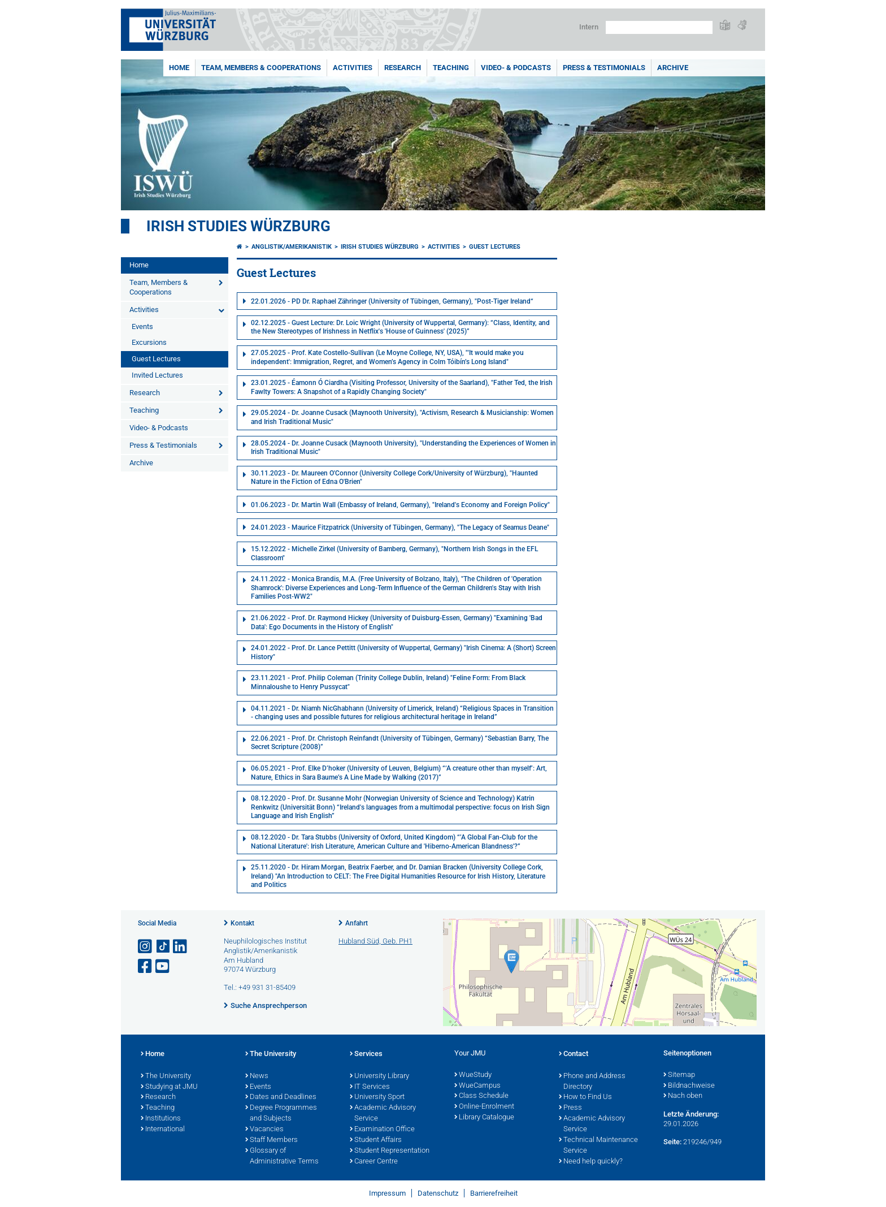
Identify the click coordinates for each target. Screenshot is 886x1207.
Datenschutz (438, 1193)
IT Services (370, 1087)
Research (402, 67)
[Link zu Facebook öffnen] (146, 966)
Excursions (149, 342)
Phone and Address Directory (592, 1081)
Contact (573, 1054)
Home (179, 67)
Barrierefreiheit (494, 1193)
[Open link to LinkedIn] (181, 947)
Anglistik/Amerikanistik (291, 246)
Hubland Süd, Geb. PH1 (375, 941)
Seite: (672, 1141)
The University (166, 1076)
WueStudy (473, 1075)
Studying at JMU (169, 1087)
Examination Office (382, 1129)
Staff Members (271, 1140)
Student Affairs (376, 1140)
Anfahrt (356, 923)
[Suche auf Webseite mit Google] (659, 27)
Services (366, 1054)
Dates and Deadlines (280, 1097)
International (163, 1129)
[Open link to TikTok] (163, 947)
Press (570, 1108)
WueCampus (477, 1086)
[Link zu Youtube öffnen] (163, 966)
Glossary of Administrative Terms (282, 1156)
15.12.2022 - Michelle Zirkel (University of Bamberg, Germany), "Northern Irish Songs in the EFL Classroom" (394, 553)
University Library (379, 1076)
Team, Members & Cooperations (261, 67)
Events (142, 326)
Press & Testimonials (604, 67)
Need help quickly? (591, 1162)
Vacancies (264, 1129)
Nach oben (682, 1096)
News (256, 1076)
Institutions (161, 1119)
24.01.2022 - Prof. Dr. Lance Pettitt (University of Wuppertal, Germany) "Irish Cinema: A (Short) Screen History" (403, 652)
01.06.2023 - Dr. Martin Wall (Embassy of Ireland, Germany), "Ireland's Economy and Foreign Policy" (400, 505)
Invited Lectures (157, 375)
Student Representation (389, 1151)
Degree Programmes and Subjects (281, 1113)
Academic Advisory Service (383, 1113)
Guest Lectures (156, 358)
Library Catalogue (484, 1118)
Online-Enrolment (484, 1107)
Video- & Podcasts (516, 67)
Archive (672, 67)
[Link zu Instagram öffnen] (146, 947)
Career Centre (374, 1162)
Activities (352, 67)
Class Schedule (481, 1096)
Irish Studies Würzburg (238, 226)
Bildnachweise (689, 1086)
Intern (588, 27)
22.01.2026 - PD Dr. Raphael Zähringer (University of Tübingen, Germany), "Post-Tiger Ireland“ (392, 301)
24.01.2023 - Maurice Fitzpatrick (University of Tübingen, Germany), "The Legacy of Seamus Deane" (400, 527)
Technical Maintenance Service (598, 1145)
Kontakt (242, 923)
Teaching (451, 67)
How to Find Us (585, 1097)
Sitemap (679, 1075)
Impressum (387, 1193)
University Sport (377, 1097)
